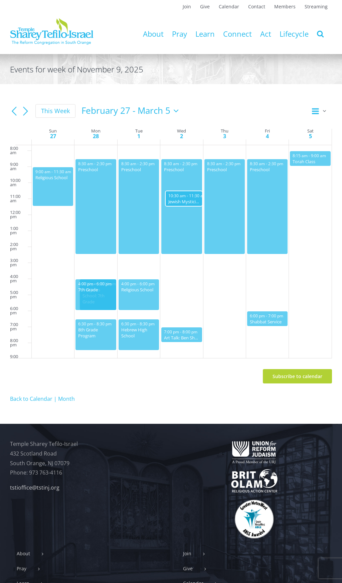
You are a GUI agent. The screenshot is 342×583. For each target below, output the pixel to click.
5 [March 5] (310, 136)
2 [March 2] (181, 136)
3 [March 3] (224, 136)
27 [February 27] (53, 136)
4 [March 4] (267, 136)
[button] (320, 34)
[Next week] (25, 111)
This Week (55, 111)
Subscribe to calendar (297, 376)
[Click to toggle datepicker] (131, 111)
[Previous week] (14, 111)
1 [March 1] (138, 136)
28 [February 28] (96, 136)
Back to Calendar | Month (42, 398)
